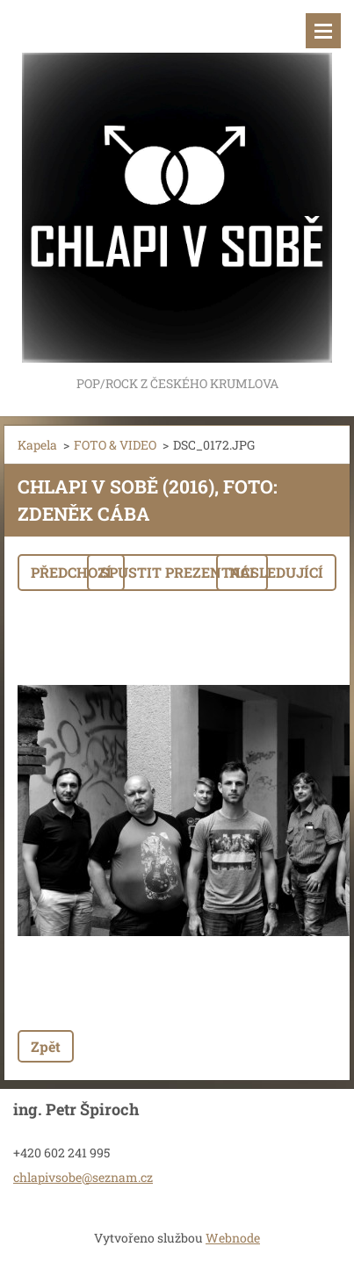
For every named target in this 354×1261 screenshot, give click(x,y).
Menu (323, 30)
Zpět (46, 1046)
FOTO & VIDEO (115, 444)
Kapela (37, 444)
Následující (276, 572)
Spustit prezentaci (177, 572)
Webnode (233, 1237)
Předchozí (71, 572)
